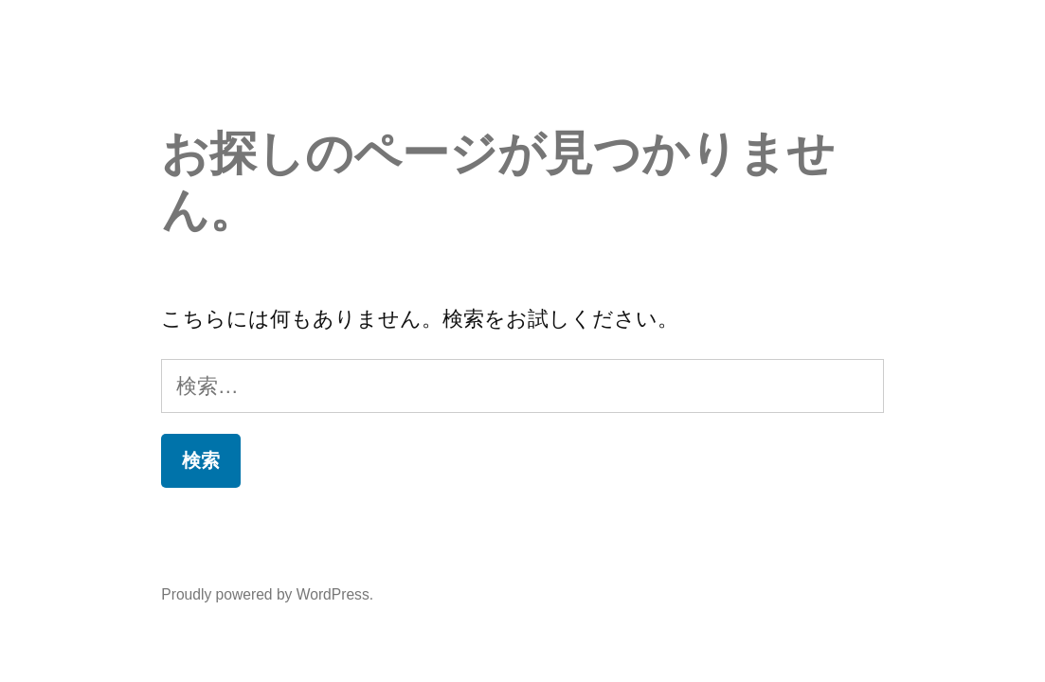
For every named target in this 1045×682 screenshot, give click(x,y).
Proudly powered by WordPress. (267, 594)
